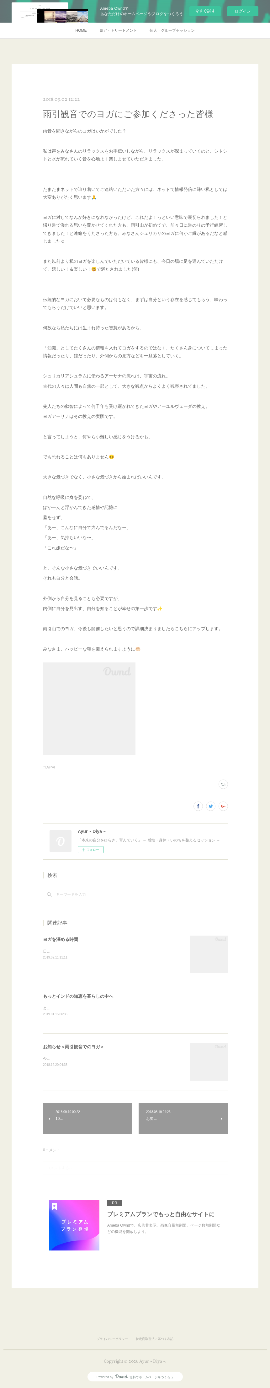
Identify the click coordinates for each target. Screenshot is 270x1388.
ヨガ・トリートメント (118, 30)
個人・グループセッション (172, 30)
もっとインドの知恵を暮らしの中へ (78, 996)
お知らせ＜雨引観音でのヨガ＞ (73, 1047)
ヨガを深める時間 (60, 939)
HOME (81, 30)
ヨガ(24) (49, 767)
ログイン (243, 11)
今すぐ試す (205, 10)
